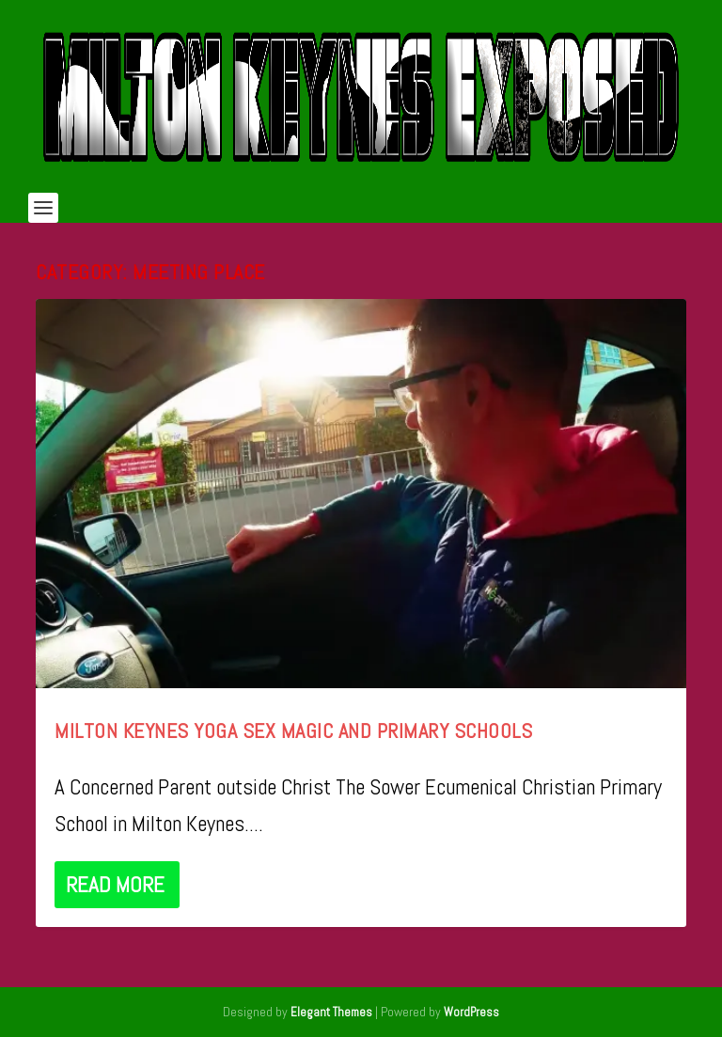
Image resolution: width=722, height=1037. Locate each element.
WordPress (471, 1012)
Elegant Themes (331, 1012)
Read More (115, 885)
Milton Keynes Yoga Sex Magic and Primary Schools (293, 730)
